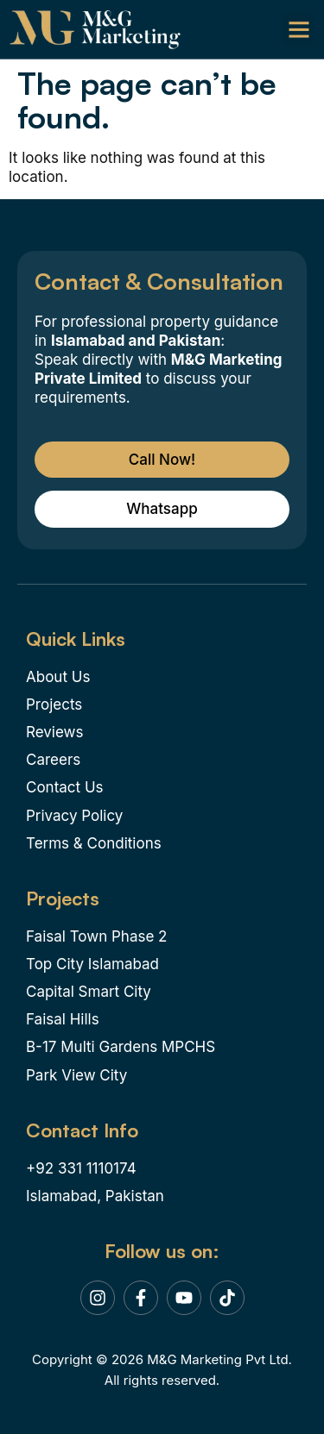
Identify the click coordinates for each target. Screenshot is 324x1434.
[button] (298, 29)
